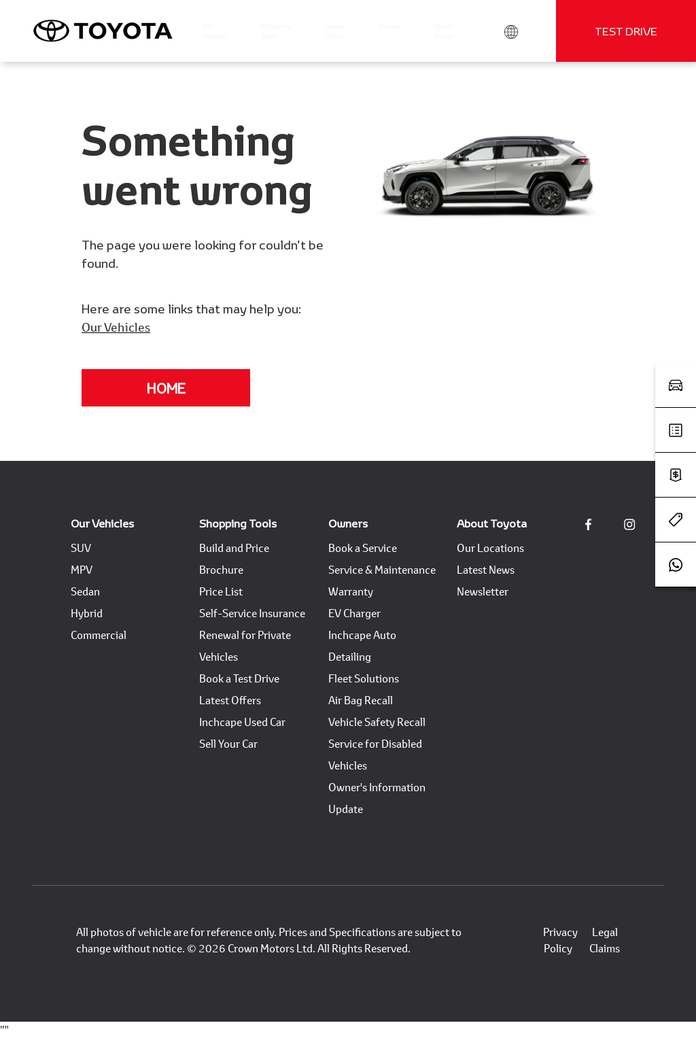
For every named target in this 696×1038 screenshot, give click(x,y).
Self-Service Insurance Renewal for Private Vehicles (252, 634)
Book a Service (362, 547)
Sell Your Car (228, 743)
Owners (348, 523)
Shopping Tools (238, 523)
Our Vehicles (116, 327)
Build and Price (234, 547)
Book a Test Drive (239, 678)
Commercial (98, 634)
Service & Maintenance (382, 569)
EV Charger (354, 613)
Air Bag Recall (360, 700)
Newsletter (482, 591)
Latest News (486, 569)
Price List (221, 591)
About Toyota (492, 523)
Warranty (350, 591)
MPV (81, 569)
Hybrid (87, 613)
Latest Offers (230, 700)
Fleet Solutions (363, 678)
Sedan (85, 591)
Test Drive (626, 31)
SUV (81, 547)
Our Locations (490, 547)
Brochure (221, 569)
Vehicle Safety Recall (376, 721)
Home (166, 388)
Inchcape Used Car (242, 721)
